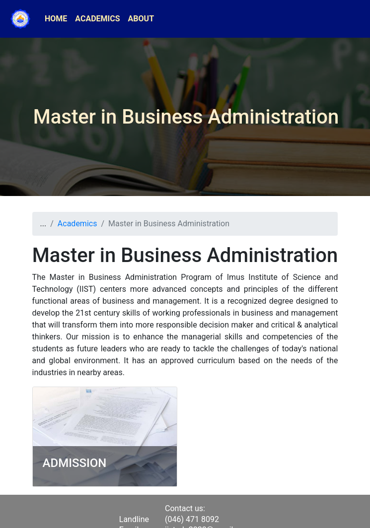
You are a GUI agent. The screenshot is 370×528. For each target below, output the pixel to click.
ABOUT (141, 18)
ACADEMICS (97, 18)
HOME (56, 18)
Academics (77, 223)
